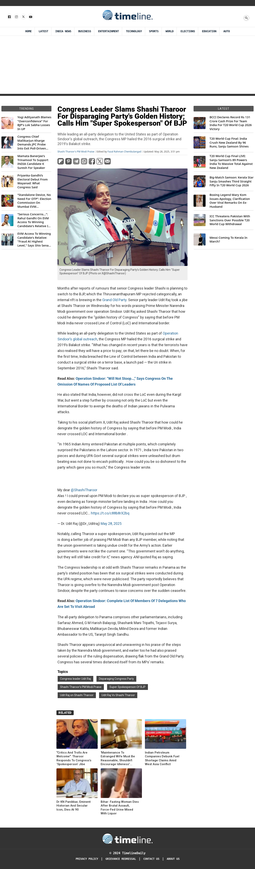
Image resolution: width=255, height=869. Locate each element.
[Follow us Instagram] (16, 17)
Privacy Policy (87, 859)
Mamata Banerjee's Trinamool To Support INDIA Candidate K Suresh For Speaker (32, 162)
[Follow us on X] (23, 17)
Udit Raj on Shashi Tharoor (76, 695)
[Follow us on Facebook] (9, 17)
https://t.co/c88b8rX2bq (110, 513)
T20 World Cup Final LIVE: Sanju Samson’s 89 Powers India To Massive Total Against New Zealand (231, 162)
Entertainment (108, 31)
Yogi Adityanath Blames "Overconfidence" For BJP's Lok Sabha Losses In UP (34, 123)
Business (84, 31)
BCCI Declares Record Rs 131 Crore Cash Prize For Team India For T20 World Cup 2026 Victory (231, 123)
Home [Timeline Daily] (28, 31)
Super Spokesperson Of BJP (127, 687)
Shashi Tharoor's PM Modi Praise (75, 151)
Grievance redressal (120, 859)
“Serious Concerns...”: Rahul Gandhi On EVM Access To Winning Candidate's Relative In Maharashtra (33, 220)
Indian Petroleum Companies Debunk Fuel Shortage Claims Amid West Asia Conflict (162, 758)
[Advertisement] (127, 66)
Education (209, 31)
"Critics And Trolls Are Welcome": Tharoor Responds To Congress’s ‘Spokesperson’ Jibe (73, 758)
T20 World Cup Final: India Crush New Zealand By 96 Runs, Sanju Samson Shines (229, 142)
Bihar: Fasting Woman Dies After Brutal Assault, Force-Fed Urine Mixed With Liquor (120, 807)
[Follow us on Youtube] (30, 17)
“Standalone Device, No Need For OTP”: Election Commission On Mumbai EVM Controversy (34, 200)
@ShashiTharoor (84, 490)
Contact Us (151, 859)
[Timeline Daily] (127, 838)
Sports (154, 31)
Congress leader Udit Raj (75, 678)
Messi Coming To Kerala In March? (228, 240)
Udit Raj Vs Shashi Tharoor (118, 695)
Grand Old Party (114, 300)
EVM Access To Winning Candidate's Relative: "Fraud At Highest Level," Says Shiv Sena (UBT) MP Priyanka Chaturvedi (34, 239)
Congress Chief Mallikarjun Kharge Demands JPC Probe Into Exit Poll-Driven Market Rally (31, 142)
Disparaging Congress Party (116, 678)
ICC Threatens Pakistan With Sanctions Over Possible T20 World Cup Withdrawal (230, 220)
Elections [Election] (188, 31)
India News (63, 31)
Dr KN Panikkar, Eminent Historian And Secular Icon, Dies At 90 (73, 805)
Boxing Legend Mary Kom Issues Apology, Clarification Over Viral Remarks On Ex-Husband (230, 200)
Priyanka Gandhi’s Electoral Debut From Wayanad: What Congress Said (32, 181)
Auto (226, 31)
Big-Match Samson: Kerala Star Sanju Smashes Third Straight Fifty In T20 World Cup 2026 (232, 181)
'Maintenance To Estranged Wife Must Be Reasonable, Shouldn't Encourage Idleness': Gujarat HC (118, 758)
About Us (173, 859)
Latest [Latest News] (43, 31)
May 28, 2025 (111, 523)
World (170, 31)
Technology (134, 31)
